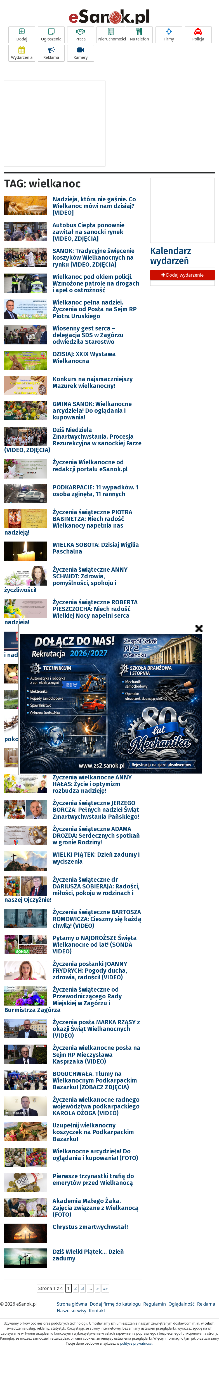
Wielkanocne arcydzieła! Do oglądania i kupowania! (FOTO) (95, 1154)
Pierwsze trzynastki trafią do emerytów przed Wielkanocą (93, 1179)
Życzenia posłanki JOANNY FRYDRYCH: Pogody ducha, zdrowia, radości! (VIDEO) (90, 970)
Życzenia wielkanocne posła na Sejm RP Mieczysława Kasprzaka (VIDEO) (96, 1054)
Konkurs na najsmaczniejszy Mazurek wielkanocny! (93, 382)
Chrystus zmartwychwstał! (90, 1227)
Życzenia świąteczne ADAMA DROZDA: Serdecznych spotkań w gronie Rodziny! (96, 835)
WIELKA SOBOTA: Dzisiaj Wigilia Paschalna (96, 548)
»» (105, 1288)
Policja (198, 35)
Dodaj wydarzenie (182, 275)
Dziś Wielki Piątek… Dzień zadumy (88, 1255)
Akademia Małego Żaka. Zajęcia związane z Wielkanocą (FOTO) (95, 1207)
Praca (80, 35)
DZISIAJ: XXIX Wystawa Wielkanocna (84, 357)
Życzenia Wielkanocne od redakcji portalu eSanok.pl (90, 465)
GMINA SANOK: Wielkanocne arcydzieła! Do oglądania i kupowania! (92, 410)
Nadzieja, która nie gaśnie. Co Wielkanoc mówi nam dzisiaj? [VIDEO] (94, 205)
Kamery (80, 53)
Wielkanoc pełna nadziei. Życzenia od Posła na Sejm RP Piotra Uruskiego (95, 309)
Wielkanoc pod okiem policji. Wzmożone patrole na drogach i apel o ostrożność (96, 283)
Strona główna (72, 1304)
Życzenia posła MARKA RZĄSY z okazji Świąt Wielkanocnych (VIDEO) (96, 1028)
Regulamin (154, 1304)
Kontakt (97, 1311)
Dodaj (22, 35)
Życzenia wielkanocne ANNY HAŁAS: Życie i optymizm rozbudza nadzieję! (92, 784)
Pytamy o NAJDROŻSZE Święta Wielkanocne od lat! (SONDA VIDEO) (95, 944)
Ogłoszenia (51, 35)
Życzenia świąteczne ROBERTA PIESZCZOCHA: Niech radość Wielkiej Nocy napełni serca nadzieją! (71, 612)
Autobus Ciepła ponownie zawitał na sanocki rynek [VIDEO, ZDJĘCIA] (88, 231)
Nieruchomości (111, 35)
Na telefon (139, 35)
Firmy (169, 35)
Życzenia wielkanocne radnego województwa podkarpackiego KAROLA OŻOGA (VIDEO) (96, 1106)
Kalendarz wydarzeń (170, 256)
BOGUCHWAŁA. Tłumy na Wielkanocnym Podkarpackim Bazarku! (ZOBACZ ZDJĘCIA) (95, 1080)
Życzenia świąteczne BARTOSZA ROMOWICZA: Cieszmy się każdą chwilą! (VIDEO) (97, 918)
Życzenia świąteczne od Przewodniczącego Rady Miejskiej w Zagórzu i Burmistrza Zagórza (63, 1000)
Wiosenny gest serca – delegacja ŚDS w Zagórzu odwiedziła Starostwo (88, 335)
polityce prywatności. (136, 1343)
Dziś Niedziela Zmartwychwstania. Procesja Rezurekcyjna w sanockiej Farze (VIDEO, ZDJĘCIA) (73, 440)
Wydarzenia (22, 53)
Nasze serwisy (71, 1311)
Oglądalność (181, 1304)
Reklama (51, 53)
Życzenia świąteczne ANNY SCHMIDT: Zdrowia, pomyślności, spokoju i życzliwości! (66, 580)
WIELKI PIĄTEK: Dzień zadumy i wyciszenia (96, 858)
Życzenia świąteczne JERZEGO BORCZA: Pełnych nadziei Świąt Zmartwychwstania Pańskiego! (96, 809)
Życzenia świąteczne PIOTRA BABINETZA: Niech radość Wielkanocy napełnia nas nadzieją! (68, 522)
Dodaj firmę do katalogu (115, 1304)
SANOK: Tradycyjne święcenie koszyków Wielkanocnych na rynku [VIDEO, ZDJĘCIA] (94, 257)
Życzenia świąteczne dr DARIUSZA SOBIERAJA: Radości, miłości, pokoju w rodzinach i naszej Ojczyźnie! (71, 890)
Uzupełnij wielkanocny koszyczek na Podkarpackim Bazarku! (93, 1132)
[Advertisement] (55, 123)
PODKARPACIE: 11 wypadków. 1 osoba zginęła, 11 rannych (95, 491)
